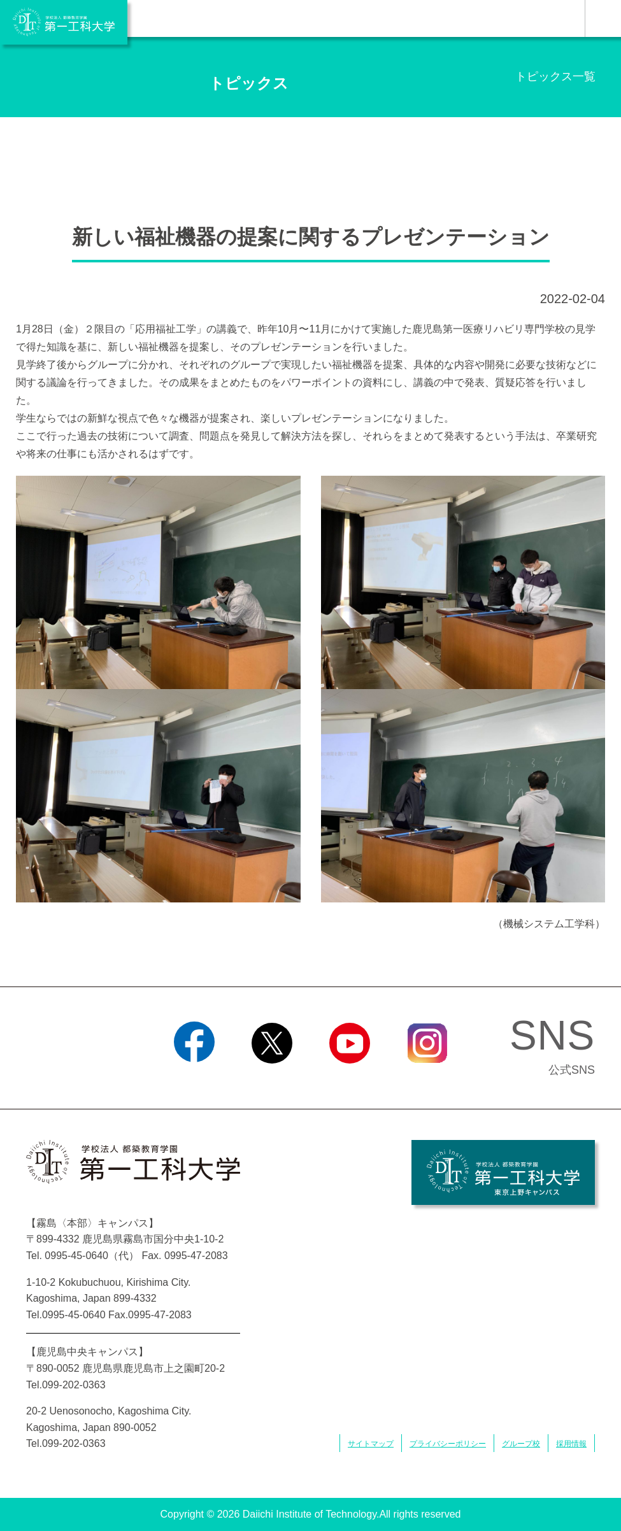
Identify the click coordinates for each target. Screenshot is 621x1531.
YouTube (349, 1079)
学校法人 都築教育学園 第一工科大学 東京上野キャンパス (503, 1172)
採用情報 (571, 1443)
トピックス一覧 (555, 76)
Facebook (194, 1079)
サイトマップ (371, 1443)
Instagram (426, 1079)
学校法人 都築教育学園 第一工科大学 (63, 22)
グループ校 (521, 1443)
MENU (603, 18)
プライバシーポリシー (448, 1443)
